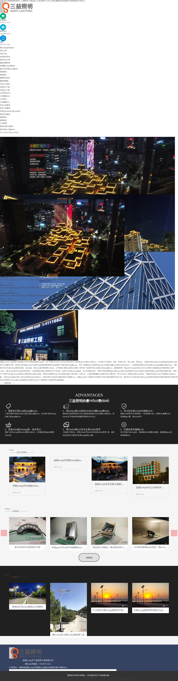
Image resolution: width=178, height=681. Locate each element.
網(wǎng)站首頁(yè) (7, 48)
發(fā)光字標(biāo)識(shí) (9, 69)
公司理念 (3, 99)
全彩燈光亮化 (5, 57)
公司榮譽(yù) (5, 102)
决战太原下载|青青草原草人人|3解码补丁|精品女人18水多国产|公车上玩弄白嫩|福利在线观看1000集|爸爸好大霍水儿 (89, 679)
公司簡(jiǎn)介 (5, 93)
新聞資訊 (3, 117)
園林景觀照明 (5, 63)
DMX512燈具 (5, 84)
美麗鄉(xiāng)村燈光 (7, 66)
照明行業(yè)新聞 (6, 126)
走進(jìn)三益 (5, 87)
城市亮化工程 (5, 60)
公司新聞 (3, 123)
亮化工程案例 (5, 105)
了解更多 (89, 566)
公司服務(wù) (5, 96)
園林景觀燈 (4, 81)
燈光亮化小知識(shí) (7, 129)
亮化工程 (3, 51)
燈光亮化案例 (5, 114)
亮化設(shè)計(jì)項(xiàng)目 (10, 111)
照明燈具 (3, 72)
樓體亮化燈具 (5, 78)
